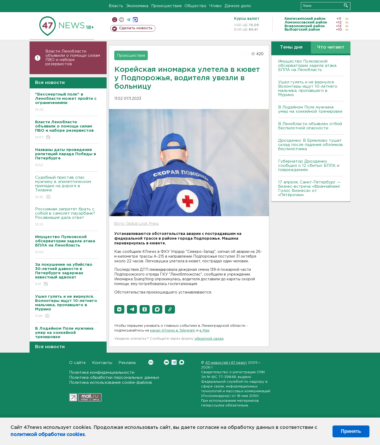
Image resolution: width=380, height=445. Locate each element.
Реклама (127, 362)
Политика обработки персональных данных (114, 377)
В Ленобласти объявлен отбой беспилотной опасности (310, 126)
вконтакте (121, 19)
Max (181, 362)
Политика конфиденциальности (101, 372)
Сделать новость (136, 28)
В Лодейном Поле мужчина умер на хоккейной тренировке (310, 109)
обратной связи (209, 338)
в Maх (205, 330)
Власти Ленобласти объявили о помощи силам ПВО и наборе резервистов (72, 58)
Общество (195, 6)
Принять (351, 431)
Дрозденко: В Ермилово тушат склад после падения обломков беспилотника (310, 145)
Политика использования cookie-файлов (110, 382)
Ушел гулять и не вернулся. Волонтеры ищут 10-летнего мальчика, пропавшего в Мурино (307, 89)
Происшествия (166, 6)
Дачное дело (238, 6)
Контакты (102, 362)
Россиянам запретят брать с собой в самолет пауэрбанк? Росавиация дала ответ (66, 217)
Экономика (137, 6)
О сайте (77, 362)
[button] (119, 309)
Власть (116, 6)
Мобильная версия (114, 19)
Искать (346, 5)
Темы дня (291, 47)
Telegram (174, 362)
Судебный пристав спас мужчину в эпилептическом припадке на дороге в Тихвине (66, 187)
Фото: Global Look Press (136, 223)
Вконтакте (150, 362)
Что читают (330, 47)
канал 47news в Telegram (172, 330)
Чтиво (215, 6)
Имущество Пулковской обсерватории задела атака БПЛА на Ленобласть (307, 66)
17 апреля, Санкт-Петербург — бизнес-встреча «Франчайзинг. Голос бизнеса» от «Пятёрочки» (309, 189)
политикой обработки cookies (48, 435)
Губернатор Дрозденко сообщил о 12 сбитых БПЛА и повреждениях (308, 166)
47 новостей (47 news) (226, 362)
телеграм (128, 19)
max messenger (135, 19)
